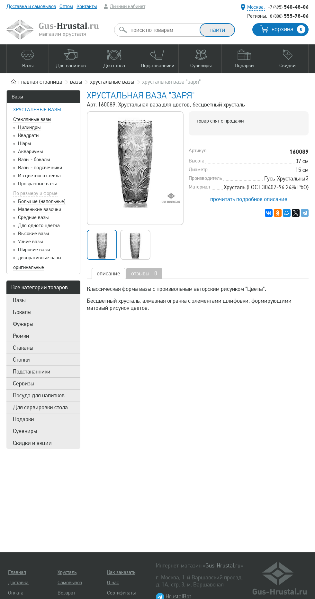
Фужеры (23, 323)
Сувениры (25, 431)
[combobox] (162, 30)
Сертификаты (121, 593)
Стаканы (23, 347)
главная (40, 81)
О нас (113, 582)
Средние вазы (33, 217)
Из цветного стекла (39, 175)
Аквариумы (30, 151)
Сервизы (23, 383)
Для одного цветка (39, 225)
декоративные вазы (39, 257)
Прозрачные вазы (37, 183)
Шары (24, 143)
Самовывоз (70, 582)
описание (108, 273)
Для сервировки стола (40, 407)
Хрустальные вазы (37, 109)
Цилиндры (29, 127)
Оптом (66, 6)
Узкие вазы (30, 241)
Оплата (15, 593)
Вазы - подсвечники (40, 167)
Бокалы (22, 312)
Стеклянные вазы (32, 119)
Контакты (86, 6)
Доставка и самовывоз (31, 6)
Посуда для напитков (39, 395)
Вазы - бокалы (34, 159)
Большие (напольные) (42, 201)
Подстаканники (31, 371)
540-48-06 (288, 7)
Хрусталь (67, 572)
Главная (17, 572)
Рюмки (21, 335)
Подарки (23, 419)
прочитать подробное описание (248, 199)
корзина (288, 29)
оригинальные (28, 267)
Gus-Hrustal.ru (222, 565)
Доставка (18, 582)
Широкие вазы (34, 249)
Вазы (17, 97)
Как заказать (121, 572)
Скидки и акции (32, 443)
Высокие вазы (33, 233)
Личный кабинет (127, 6)
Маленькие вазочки (39, 209)
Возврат (66, 593)
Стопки (21, 359)
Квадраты (28, 135)
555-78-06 (289, 16)
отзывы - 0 (144, 273)
